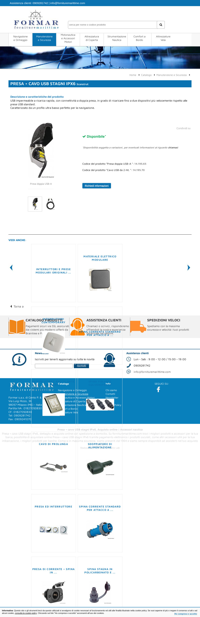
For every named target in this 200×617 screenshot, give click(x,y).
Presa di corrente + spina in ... (53, 570)
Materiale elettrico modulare (100, 258)
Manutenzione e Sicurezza (44, 38)
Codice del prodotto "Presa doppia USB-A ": (114, 163)
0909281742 (40, 3)
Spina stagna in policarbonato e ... (100, 570)
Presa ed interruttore (53, 506)
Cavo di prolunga (53, 443)
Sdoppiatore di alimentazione (100, 445)
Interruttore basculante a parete (53, 383)
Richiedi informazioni (97, 185)
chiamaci (173, 147)
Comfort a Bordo (140, 38)
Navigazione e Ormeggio (20, 38)
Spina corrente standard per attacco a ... (100, 333)
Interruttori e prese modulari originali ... (53, 271)
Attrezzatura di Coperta (92, 38)
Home (132, 74)
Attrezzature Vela (163, 38)
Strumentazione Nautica (116, 38)
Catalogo (146, 74)
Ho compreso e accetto (186, 614)
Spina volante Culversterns (100, 383)
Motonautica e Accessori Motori (68, 38)
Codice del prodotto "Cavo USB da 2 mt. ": (113, 170)
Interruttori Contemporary (54, 320)
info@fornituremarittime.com (67, 3)
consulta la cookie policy (26, 613)
